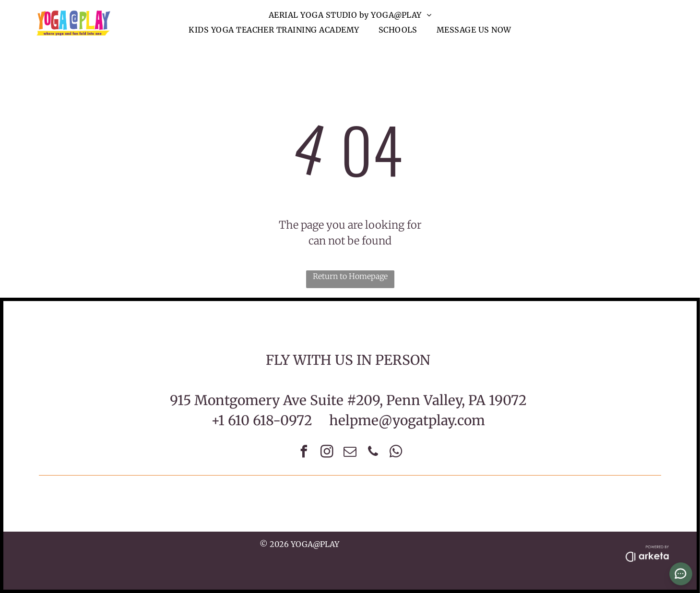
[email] (350, 453)
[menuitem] (350, 15)
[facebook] (304, 453)
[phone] (373, 453)
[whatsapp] (396, 453)
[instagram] (327, 453)
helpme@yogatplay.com (407, 420)
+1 (218, 420)
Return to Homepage (350, 276)
